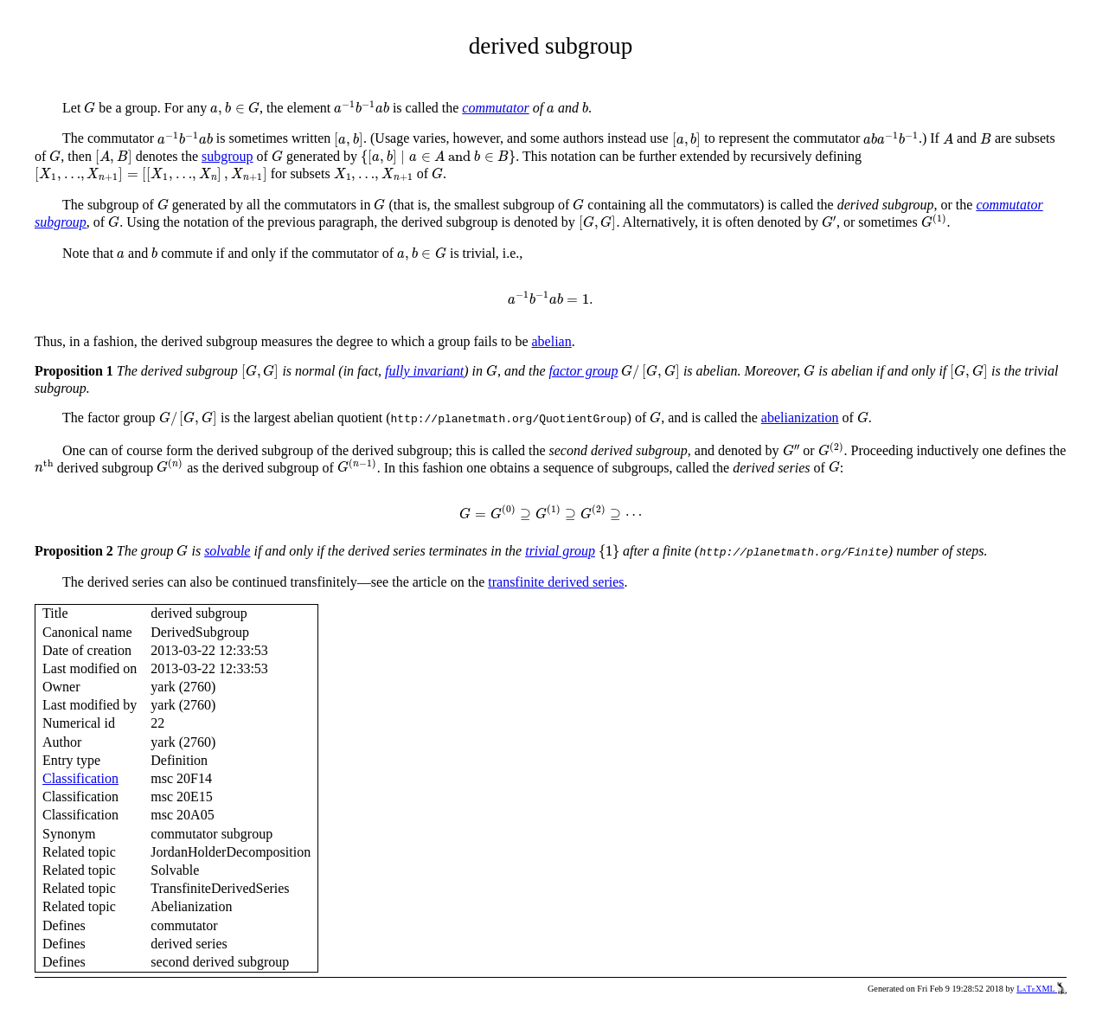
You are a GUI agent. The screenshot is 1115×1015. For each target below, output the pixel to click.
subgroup (227, 156)
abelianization (800, 417)
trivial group (560, 550)
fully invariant (424, 370)
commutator (495, 107)
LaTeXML (1041, 988)
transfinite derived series (556, 582)
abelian (552, 341)
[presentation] (89, 107)
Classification (80, 778)
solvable (227, 550)
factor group (583, 370)
